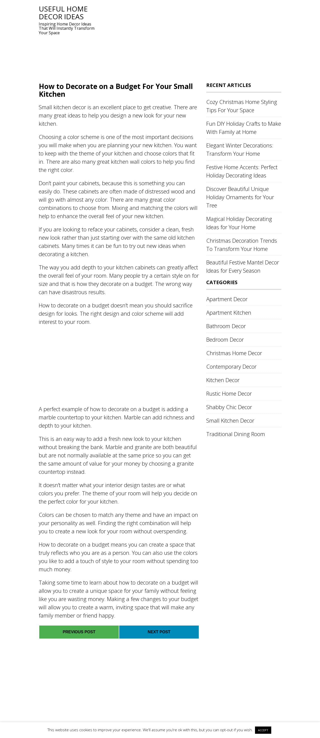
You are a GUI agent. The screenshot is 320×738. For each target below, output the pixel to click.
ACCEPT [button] (263, 730)
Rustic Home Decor (229, 393)
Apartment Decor (227, 299)
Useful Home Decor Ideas (63, 12)
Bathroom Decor (226, 326)
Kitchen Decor (223, 380)
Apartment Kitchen (228, 312)
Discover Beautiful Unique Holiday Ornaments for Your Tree (240, 197)
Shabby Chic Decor (229, 407)
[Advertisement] (188, 40)
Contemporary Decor (231, 366)
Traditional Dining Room (235, 434)
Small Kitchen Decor (230, 420)
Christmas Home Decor (234, 353)
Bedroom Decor (225, 339)
